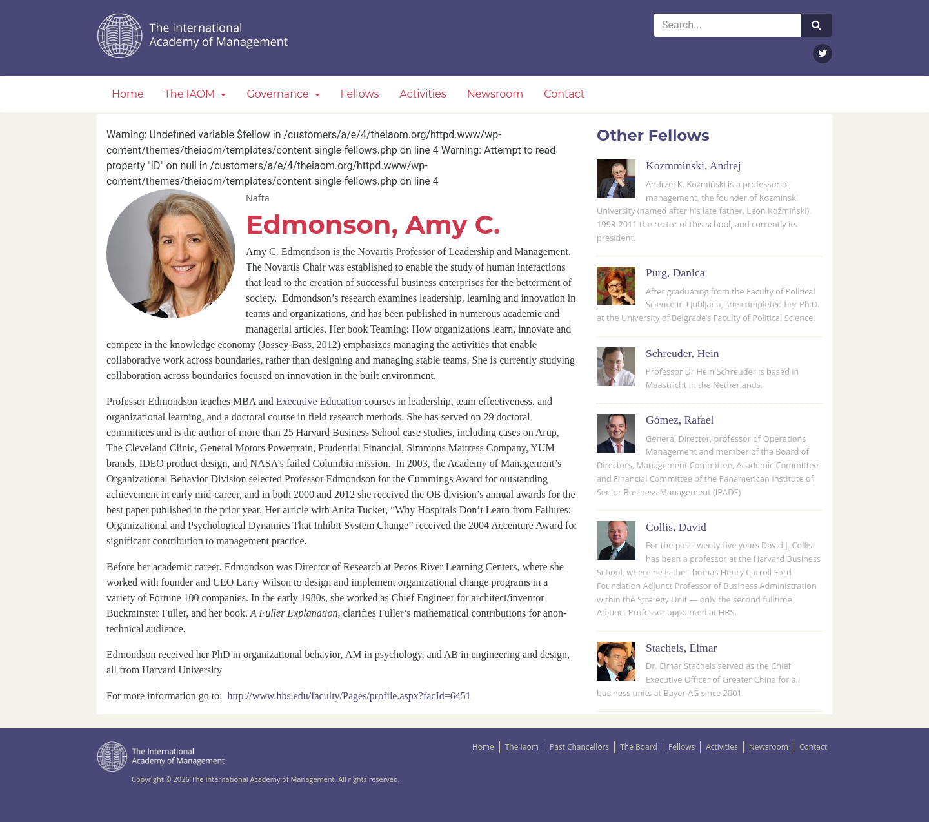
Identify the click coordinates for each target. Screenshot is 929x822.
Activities (422, 94)
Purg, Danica (675, 272)
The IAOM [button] (191, 94)
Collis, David (676, 526)
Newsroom (495, 94)
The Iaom (522, 746)
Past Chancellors (579, 746)
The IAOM (193, 35)
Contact (564, 94)
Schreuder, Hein (682, 353)
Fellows (360, 94)
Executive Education (319, 401)
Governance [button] (278, 94)
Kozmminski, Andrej (693, 165)
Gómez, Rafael (680, 419)
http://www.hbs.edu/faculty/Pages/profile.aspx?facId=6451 (349, 695)
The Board (638, 746)
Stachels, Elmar (681, 647)
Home (128, 94)
